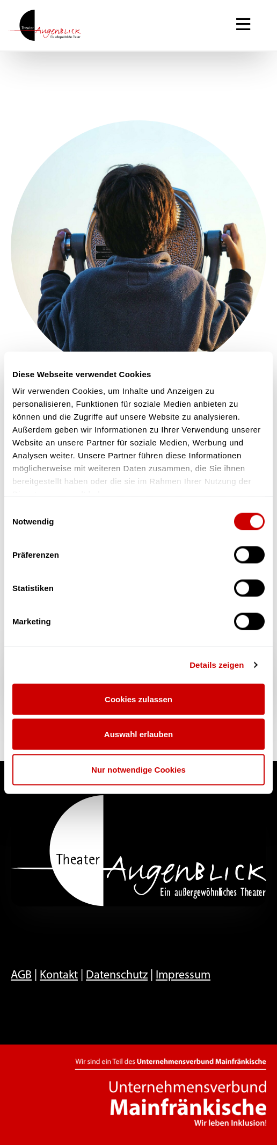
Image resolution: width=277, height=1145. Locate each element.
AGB (21, 975)
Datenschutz (117, 975)
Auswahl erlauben (138, 734)
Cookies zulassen (138, 698)
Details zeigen (216, 664)
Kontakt (59, 975)
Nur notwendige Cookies (138, 769)
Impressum (183, 975)
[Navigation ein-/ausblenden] (243, 25)
